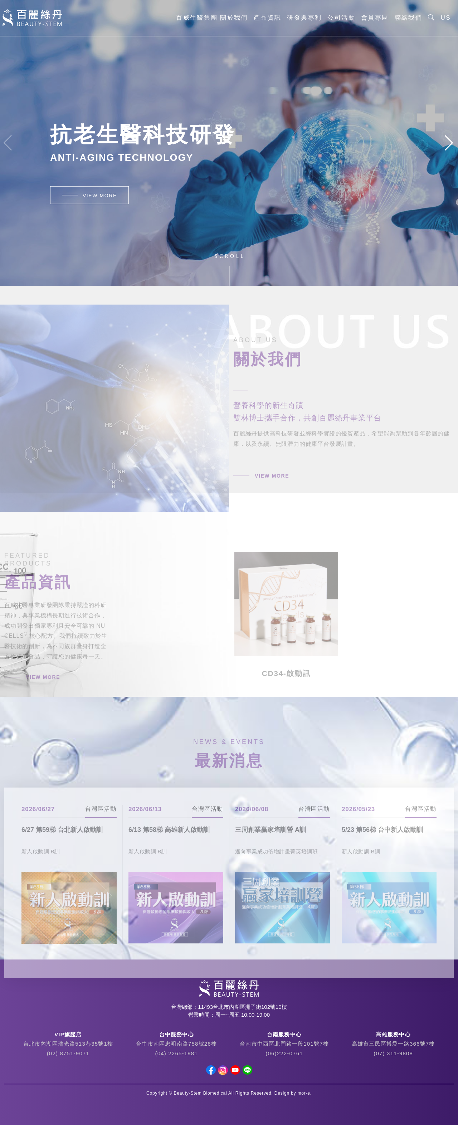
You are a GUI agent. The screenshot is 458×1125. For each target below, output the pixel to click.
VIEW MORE (100, 195)
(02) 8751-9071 (68, 1053)
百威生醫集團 (197, 17)
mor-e (304, 1093)
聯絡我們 (409, 17)
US (446, 17)
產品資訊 (268, 17)
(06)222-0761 (284, 1053)
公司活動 (341, 17)
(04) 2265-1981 (176, 1053)
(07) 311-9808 (393, 1053)
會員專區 (375, 17)
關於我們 (234, 17)
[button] (449, 143)
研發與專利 (304, 17)
